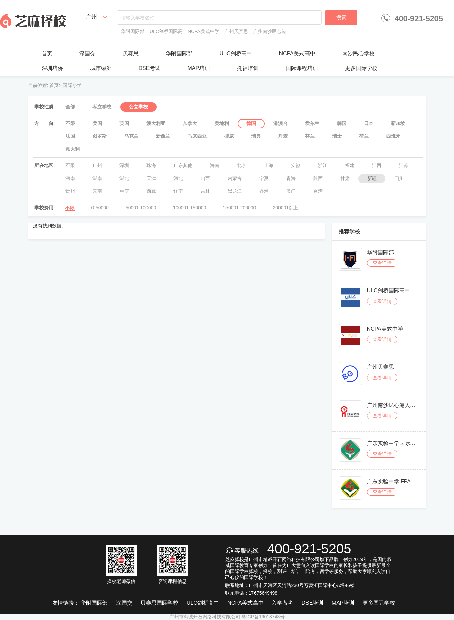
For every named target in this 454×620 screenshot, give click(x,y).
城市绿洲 (101, 68)
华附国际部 (179, 53)
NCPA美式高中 (297, 53)
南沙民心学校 (358, 53)
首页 (47, 53)
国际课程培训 (302, 68)
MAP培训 (198, 68)
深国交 (87, 53)
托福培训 (248, 68)
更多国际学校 (361, 68)
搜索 (341, 17)
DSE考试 (150, 68)
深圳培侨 (52, 68)
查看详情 (382, 263)
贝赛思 (131, 53)
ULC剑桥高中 (236, 53)
